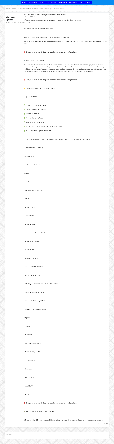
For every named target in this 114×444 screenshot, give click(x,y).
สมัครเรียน (88, 3)
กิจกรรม (42, 3)
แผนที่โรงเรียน (63, 3)
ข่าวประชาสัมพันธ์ (51, 3)
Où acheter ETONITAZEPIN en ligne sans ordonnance (46, 9)
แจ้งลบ (105, 15)
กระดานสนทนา (11, 9)
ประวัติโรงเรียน (33, 3)
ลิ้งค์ (81, 3)
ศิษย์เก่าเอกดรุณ (23, 9)
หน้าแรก (24, 3)
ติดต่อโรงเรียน (73, 3)
